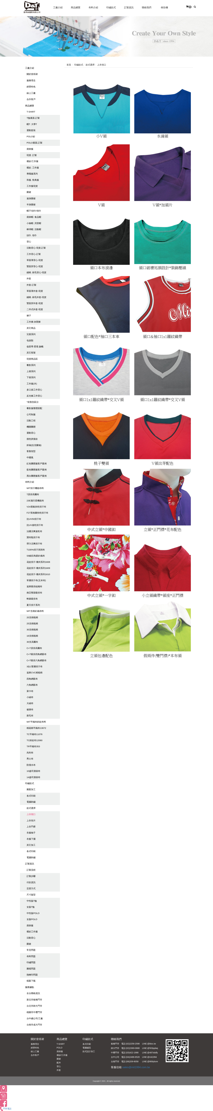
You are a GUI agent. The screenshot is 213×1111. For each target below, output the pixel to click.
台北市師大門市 (34, 1006)
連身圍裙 (31, 198)
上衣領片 (31, 820)
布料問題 (31, 956)
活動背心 (31, 938)
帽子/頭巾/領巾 (34, 210)
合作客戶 (31, 99)
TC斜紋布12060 (34, 740)
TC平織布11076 (34, 734)
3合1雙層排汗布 (34, 666)
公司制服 (31, 414)
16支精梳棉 (32, 636)
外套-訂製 (31, 285)
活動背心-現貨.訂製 (36, 248)
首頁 (69, 64)
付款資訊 (31, 882)
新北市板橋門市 (34, 999)
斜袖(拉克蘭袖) (34, 445)
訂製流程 (31, 870)
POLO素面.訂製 (34, 142)
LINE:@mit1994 (149, 1057)
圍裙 (29, 192)
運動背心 (31, 433)
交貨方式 (31, 888)
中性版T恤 (32, 901)
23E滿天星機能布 (35, 500)
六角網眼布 (32, 685)
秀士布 (30, 758)
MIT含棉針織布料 (35, 611)
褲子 (29, 315)
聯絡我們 (116, 1039)
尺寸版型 (31, 894)
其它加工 (31, 845)
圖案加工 (31, 789)
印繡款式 (29, 783)
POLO (59, 1048)
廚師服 (30, 149)
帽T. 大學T (32, 124)
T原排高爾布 (33, 494)
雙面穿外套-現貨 (35, 303)
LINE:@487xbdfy (150, 1052)
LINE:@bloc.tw (149, 1044)
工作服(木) (32, 383)
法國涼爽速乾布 (34, 531)
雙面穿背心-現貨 (35, 266)
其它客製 (31, 352)
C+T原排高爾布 (34, 648)
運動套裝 (31, 130)
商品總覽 (29, 105)
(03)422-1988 (132, 1052)
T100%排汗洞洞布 (36, 549)
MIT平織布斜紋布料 (36, 722)
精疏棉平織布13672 (36, 728)
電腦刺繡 (31, 802)
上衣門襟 (31, 826)
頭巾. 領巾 (32, 235)
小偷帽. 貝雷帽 (34, 223)
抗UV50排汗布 (34, 519)
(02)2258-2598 (133, 1044)
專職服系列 (32, 173)
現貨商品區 (32, 359)
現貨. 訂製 (32, 155)
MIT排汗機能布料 (35, 488)
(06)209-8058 (132, 1061)
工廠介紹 (29, 68)
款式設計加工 (89, 1051)
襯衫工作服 (32, 931)
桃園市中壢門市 (34, 1012)
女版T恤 (31, 907)
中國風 (30, 457)
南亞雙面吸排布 (34, 592)
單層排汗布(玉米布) (36, 580)
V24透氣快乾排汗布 (36, 506)
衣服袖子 (31, 832)
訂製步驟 (31, 876)
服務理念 (31, 80)
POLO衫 (31, 136)
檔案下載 (31, 981)
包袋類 (30, 340)
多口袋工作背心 (34, 389)
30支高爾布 (32, 642)
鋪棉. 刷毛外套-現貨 (36, 297)
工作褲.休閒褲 (34, 322)
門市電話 (5, 1108)
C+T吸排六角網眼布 (36, 660)
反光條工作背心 (34, 395)
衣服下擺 (31, 839)
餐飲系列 (31, 365)
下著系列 (31, 377)
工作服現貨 (32, 186)
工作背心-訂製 (34, 254)
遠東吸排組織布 (34, 586)
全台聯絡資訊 (33, 993)
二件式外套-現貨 (35, 309)
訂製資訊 (29, 863)
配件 (59, 1062)
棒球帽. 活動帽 (34, 229)
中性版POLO (33, 913)
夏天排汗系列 (33, 605)
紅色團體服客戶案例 (37, 463)
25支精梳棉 (32, 623)
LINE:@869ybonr (150, 1061)
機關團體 (31, 426)
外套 (29, 278)
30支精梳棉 (32, 629)
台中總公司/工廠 (35, 1018)
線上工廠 (31, 93)
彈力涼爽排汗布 (34, 543)
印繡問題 (31, 962)
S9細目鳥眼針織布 (36, 555)
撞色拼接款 (32, 439)
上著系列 (31, 371)
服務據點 (29, 987)
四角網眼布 (32, 679)
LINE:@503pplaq (150, 1048)
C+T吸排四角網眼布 (36, 654)
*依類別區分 (33, 402)
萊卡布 (30, 691)
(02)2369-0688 (133, 1048)
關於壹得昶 (32, 74)
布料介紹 (29, 482)
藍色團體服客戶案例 (37, 469)
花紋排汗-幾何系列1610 (38, 574)
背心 (29, 241)
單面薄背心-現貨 (35, 260)
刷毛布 (30, 715)
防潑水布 (31, 765)
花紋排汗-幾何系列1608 (38, 562)
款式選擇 (31, 808)
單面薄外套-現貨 (35, 291)
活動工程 (31, 420)
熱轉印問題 (32, 974)
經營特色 (31, 86)
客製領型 (31, 451)
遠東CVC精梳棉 (34, 672)
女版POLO (32, 919)
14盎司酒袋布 (33, 777)
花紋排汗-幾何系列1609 (38, 568)
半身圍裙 (31, 204)
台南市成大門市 (34, 1024)
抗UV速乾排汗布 (35, 525)
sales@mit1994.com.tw (136, 1067)
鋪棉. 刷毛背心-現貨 (36, 272)
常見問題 (31, 950)
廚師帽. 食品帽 (34, 217)
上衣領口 (31, 814)
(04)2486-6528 (133, 1057)
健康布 (30, 709)
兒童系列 (31, 334)
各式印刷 (31, 795)
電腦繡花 (87, 1048)
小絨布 (30, 697)
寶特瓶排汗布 (33, 537)
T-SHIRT (31, 111)
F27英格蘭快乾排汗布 (37, 512)
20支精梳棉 (32, 617)
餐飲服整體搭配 (34, 408)
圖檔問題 (31, 968)
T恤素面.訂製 (33, 118)
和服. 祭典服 (33, 180)
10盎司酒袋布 (33, 771)
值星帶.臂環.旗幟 (35, 346)
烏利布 (30, 752)
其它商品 (31, 328)
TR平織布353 (33, 746)
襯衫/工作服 (32, 161)
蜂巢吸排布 (32, 598)
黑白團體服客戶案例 (37, 476)
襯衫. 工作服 (33, 167)
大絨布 (30, 703)
